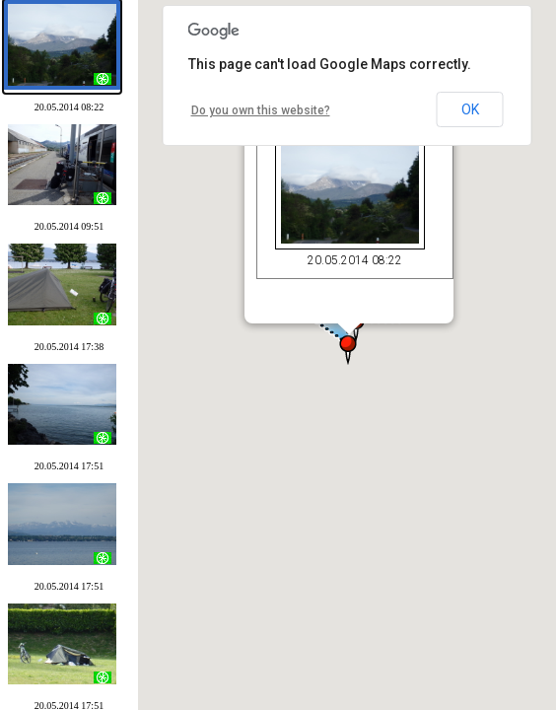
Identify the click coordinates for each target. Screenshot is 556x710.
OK (470, 109)
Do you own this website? (260, 110)
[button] (340, 337)
